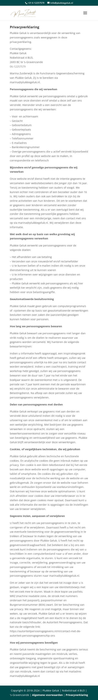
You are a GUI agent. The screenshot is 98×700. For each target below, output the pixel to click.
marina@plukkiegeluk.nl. (64, 575)
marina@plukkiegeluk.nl (25, 82)
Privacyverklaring (77, 695)
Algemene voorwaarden (47, 695)
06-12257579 (18, 66)
